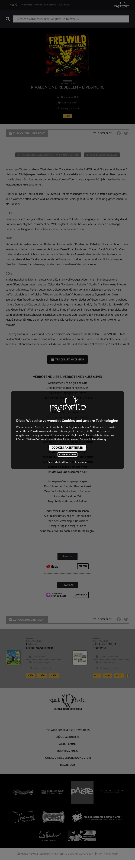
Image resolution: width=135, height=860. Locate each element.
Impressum (81, 462)
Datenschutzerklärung (59, 462)
